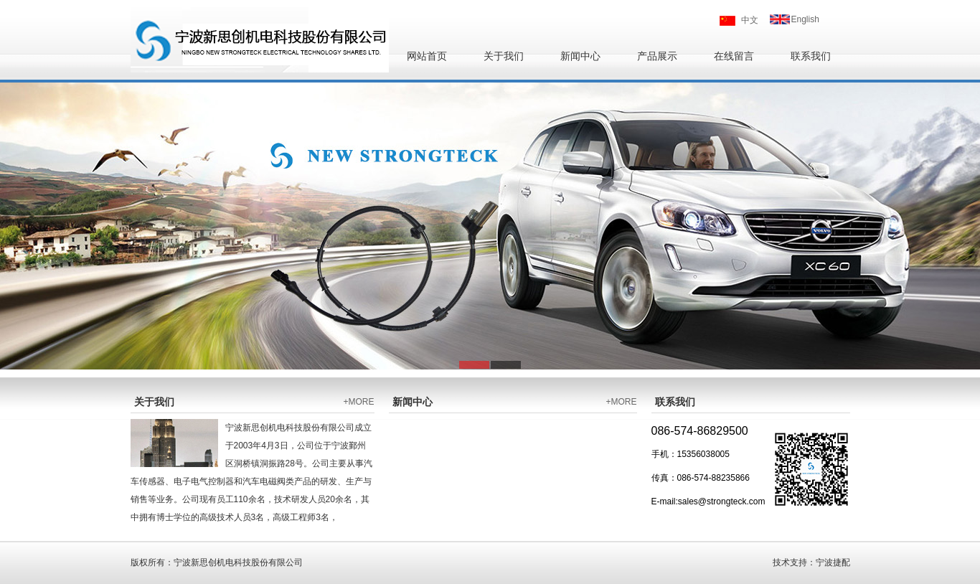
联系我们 (811, 56)
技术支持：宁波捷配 (811, 562)
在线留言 (734, 56)
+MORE (358, 402)
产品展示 (657, 56)
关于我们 (504, 56)
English (805, 19)
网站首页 (427, 56)
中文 (749, 20)
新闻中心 (580, 56)
